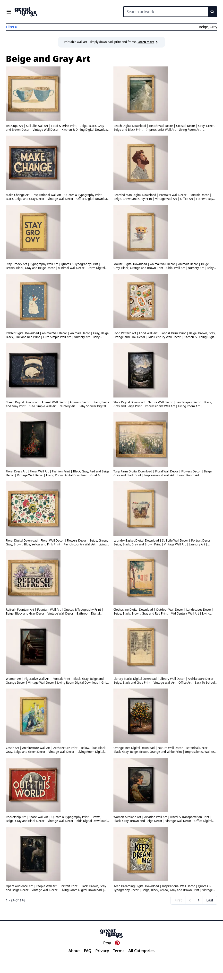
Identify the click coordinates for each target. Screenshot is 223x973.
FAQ (87, 950)
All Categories (141, 950)
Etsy (107, 943)
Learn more (148, 42)
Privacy (102, 950)
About (74, 950)
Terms (119, 950)
